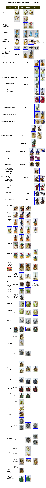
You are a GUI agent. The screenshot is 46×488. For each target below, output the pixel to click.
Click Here (9, 208)
